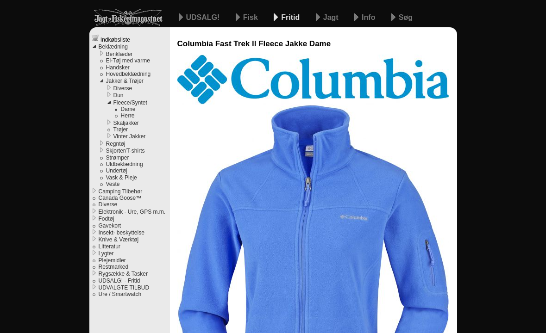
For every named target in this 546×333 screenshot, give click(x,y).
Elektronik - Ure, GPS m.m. (132, 212)
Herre (128, 115)
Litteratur (109, 246)
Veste (113, 184)
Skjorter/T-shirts (125, 151)
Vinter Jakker (129, 136)
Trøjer (120, 129)
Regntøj (116, 144)
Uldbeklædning (124, 164)
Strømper (117, 157)
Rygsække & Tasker (123, 274)
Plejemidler (112, 260)
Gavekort (110, 225)
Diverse (122, 88)
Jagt (331, 17)
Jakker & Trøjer (125, 81)
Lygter (106, 253)
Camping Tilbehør (121, 191)
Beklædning (113, 46)
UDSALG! (204, 17)
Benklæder (119, 54)
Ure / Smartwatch (120, 294)
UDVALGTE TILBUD (124, 287)
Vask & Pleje (121, 177)
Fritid (291, 17)
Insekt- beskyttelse (121, 232)
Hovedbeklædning (128, 74)
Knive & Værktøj (119, 239)
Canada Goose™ (120, 198)
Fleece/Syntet (130, 102)
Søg (406, 17)
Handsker (118, 67)
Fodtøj (106, 219)
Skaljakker (126, 123)
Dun (118, 95)
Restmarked (114, 267)
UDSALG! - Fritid (119, 281)
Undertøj (116, 170)
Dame (128, 109)
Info (369, 17)
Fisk (251, 17)
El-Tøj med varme (128, 60)
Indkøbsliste (111, 38)
